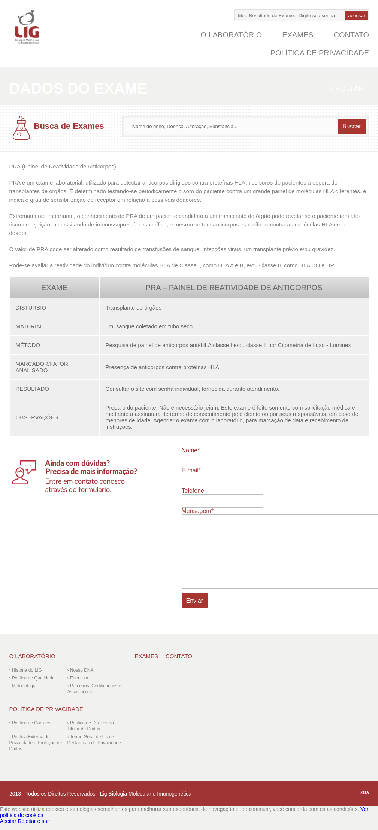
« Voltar (346, 88)
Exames (297, 35)
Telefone (193, 490)
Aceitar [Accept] (8, 821)
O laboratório (231, 35)
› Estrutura (77, 678)
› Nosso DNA (80, 670)
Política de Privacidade (319, 53)
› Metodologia (23, 685)
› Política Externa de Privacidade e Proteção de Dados (35, 742)
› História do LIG (25, 670)
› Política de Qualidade (32, 678)
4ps (364, 792)
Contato (351, 35)
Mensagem (198, 511)
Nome (191, 450)
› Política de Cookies (30, 723)
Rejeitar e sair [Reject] (34, 821)
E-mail (191, 470)
